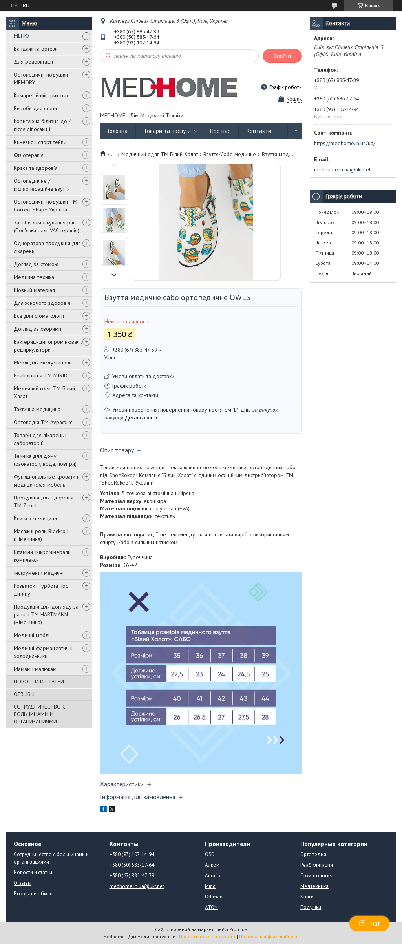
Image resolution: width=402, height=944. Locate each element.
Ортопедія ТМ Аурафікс (43, 422)
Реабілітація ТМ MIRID (41, 375)
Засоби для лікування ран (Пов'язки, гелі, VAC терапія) (46, 226)
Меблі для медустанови (43, 362)
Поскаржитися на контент (207, 936)
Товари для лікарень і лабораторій (40, 439)
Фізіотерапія (29, 155)
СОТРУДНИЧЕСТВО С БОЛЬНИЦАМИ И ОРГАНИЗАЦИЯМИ (40, 714)
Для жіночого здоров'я (42, 302)
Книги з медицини (35, 518)
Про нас (220, 131)
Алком (212, 865)
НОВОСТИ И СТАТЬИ (39, 681)
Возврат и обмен (33, 893)
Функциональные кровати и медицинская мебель (47, 480)
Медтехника (314, 886)
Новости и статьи (33, 872)
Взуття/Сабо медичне (229, 154)
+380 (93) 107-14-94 (132, 854)
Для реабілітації (33, 61)
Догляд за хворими (37, 328)
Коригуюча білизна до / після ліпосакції (42, 125)
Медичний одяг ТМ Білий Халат (44, 392)
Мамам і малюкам (35, 668)
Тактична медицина (37, 409)
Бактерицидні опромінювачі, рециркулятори (48, 345)
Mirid (210, 886)
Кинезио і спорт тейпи (40, 142)
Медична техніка (34, 277)
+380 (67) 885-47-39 (132, 875)
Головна (118, 131)
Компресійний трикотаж (42, 95)
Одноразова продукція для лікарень (47, 247)
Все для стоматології (39, 315)
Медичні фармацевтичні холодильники (43, 652)
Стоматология (316, 875)
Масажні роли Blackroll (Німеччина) (41, 535)
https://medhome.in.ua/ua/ (344, 143)
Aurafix (213, 875)
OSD (210, 854)
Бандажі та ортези (36, 48)
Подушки (310, 907)
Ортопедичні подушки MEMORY (41, 78)
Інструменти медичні (39, 572)
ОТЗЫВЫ (24, 694)
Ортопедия (313, 854)
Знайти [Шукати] (282, 56)
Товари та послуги (167, 131)
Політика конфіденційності (269, 936)
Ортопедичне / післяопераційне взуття (42, 184)
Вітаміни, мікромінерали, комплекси (42, 556)
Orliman (214, 896)
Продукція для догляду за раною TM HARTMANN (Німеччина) (46, 614)
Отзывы (22, 883)
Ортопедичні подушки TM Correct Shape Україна (45, 205)
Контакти (259, 131)
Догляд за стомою (36, 264)
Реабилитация (316, 865)
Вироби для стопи (35, 108)
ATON (211, 907)
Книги (307, 896)
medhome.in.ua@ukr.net (342, 169)
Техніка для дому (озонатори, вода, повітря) (45, 459)
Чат (369, 923)
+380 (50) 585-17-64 (132, 865)
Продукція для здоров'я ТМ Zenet (43, 501)
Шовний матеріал (34, 289)
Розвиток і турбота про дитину (41, 589)
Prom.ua (238, 929)
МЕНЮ (21, 35)
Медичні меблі (31, 635)
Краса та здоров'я (36, 167)
